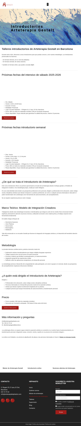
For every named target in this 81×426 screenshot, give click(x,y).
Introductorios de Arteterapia (38, 396)
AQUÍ (32, 65)
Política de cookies (50, 424)
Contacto (32, 408)
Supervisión (33, 402)
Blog (30, 405)
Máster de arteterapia (36, 393)
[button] (48, 4)
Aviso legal (28, 424)
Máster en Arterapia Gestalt (67, 337)
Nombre (58, 389)
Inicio (31, 387)
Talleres (31, 399)
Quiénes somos (34, 390)
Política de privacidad (38, 424)
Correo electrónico (61, 395)
